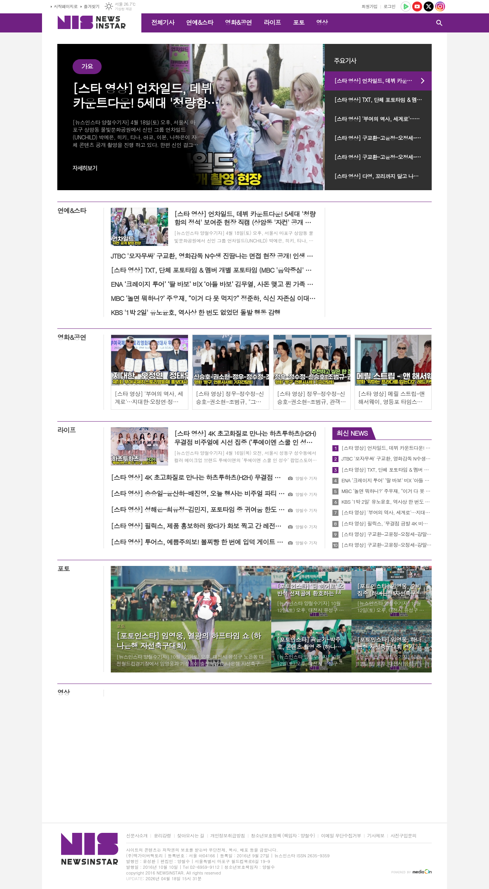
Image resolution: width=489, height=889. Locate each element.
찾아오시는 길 (190, 836)
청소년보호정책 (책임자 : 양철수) (283, 836)
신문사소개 (136, 836)
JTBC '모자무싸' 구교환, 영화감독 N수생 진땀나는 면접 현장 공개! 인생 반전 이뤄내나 (387, 458)
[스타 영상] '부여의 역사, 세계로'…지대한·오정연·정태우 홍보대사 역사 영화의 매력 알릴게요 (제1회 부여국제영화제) (383, 119)
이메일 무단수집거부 (341, 836)
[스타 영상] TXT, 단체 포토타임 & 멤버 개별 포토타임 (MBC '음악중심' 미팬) (383, 99)
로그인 (389, 6)
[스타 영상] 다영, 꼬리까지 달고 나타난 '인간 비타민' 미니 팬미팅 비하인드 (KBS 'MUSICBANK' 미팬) (383, 176)
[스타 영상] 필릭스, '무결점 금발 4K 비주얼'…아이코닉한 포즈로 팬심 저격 (387, 523)
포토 (298, 22)
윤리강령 (162, 836)
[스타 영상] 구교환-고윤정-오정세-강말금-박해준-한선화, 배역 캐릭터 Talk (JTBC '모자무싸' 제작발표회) (383, 138)
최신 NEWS (352, 433)
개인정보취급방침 (227, 836)
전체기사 (162, 22)
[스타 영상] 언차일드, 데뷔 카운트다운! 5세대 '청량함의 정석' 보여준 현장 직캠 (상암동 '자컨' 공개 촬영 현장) (383, 80)
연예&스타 (199, 22)
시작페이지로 (66, 6)
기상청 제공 (123, 8)
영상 (321, 22)
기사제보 (375, 836)
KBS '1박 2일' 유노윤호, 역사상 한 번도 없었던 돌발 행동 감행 (387, 501)
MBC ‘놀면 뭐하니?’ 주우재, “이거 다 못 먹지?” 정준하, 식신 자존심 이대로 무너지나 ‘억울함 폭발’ (387, 491)
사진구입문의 (403, 836)
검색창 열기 (439, 22)
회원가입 (369, 6)
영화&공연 (238, 22)
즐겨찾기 (91, 6)
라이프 (272, 22)
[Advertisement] (244, 761)
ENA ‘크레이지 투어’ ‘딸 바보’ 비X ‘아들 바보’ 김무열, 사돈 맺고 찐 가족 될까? (387, 480)
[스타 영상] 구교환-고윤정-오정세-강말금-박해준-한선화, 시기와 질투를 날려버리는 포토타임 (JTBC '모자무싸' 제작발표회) (383, 157)
